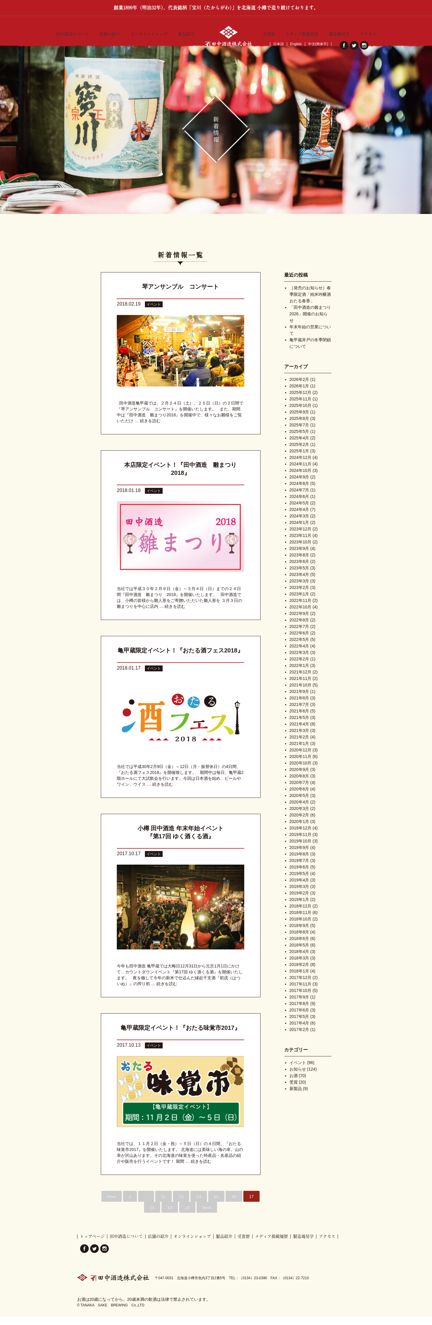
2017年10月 (300, 998)
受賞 (293, 1090)
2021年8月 (299, 706)
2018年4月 (299, 959)
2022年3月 (299, 660)
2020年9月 (299, 777)
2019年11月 (300, 842)
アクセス (368, 33)
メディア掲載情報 (301, 33)
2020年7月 (299, 790)
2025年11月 (300, 407)
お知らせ (297, 1077)
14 (198, 1204)
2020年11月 (300, 764)
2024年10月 (300, 478)
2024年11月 (300, 472)
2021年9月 (299, 699)
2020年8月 (299, 784)
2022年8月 (299, 628)
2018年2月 (299, 972)
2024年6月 (299, 504)
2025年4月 (299, 446)
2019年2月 (299, 901)
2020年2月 (299, 823)
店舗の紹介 (109, 33)
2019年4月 (299, 888)
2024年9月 (299, 485)
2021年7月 (299, 712)
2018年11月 (300, 920)
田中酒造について (72, 33)
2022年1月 (299, 673)
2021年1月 (299, 751)
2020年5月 (299, 803)
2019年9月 (299, 855)
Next (207, 1215)
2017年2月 (299, 1037)
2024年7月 (299, 498)
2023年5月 (299, 576)
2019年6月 (299, 875)
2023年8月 (299, 563)
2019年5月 (299, 881)
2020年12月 (300, 758)
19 (169, 1215)
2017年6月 (299, 1018)
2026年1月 (299, 394)
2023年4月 (299, 582)
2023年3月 (299, 589)
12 (163, 1204)
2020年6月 (299, 797)
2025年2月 (299, 452)
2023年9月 (299, 556)
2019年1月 (299, 907)
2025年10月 (300, 413)
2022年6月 (299, 641)
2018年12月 (300, 914)
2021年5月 (299, 725)
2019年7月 (299, 868)
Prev (111, 1204)
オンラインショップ (149, 33)
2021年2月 (299, 745)
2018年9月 (299, 933)
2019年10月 (300, 849)
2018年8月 (299, 940)
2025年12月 (300, 400)
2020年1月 (299, 829)
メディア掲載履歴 (271, 1245)
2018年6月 (299, 946)
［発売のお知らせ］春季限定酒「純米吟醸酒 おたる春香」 (310, 302)
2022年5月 (299, 647)
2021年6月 (299, 719)
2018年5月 (299, 953)
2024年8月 (299, 491)
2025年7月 (299, 433)
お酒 (293, 1084)
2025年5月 (299, 439)
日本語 (278, 44)
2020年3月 (299, 816)
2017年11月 (300, 992)
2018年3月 (299, 966)
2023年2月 (299, 595)
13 (181, 1204)
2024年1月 (299, 530)
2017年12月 (300, 985)
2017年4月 (299, 1031)
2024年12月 (300, 465)
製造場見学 (339, 33)
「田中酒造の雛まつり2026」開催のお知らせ (310, 322)
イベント (154, 313)
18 (152, 1215)
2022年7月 (299, 634)
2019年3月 (299, 894)
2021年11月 (300, 686)
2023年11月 (300, 543)
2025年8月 (299, 426)
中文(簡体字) (318, 44)
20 (187, 1215)
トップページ (92, 1245)
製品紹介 (186, 33)
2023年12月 (300, 537)
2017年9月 (299, 1005)
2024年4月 (299, 517)
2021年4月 (299, 732)
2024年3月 (299, 524)
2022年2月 (299, 667)
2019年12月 (300, 836)
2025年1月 (299, 459)
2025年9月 (299, 420)
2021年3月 (299, 738)
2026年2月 (299, 387)
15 (216, 1204)
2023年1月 (299, 602)
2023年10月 (300, 550)
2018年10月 (300, 927)
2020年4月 (299, 810)
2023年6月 (299, 569)
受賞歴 (269, 33)
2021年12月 (300, 680)
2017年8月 (299, 1011)
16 (234, 1204)
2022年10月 (300, 615)
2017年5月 (299, 1024)
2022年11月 (300, 608)
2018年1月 (299, 979)
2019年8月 (299, 862)
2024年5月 (299, 511)
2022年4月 (299, 654)
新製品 (295, 1097)
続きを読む (150, 429)
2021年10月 (300, 693)
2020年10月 (300, 771)
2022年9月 (299, 621)
